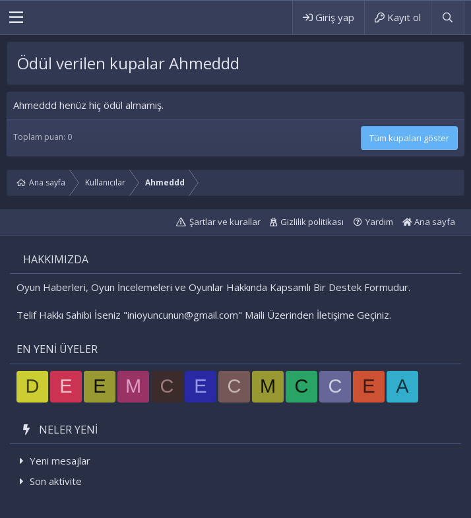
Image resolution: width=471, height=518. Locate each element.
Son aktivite (56, 481)
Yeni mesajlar (60, 460)
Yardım (379, 222)
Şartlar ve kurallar (225, 222)
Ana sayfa (428, 222)
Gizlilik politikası (312, 222)
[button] (16, 18)
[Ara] (447, 17)
